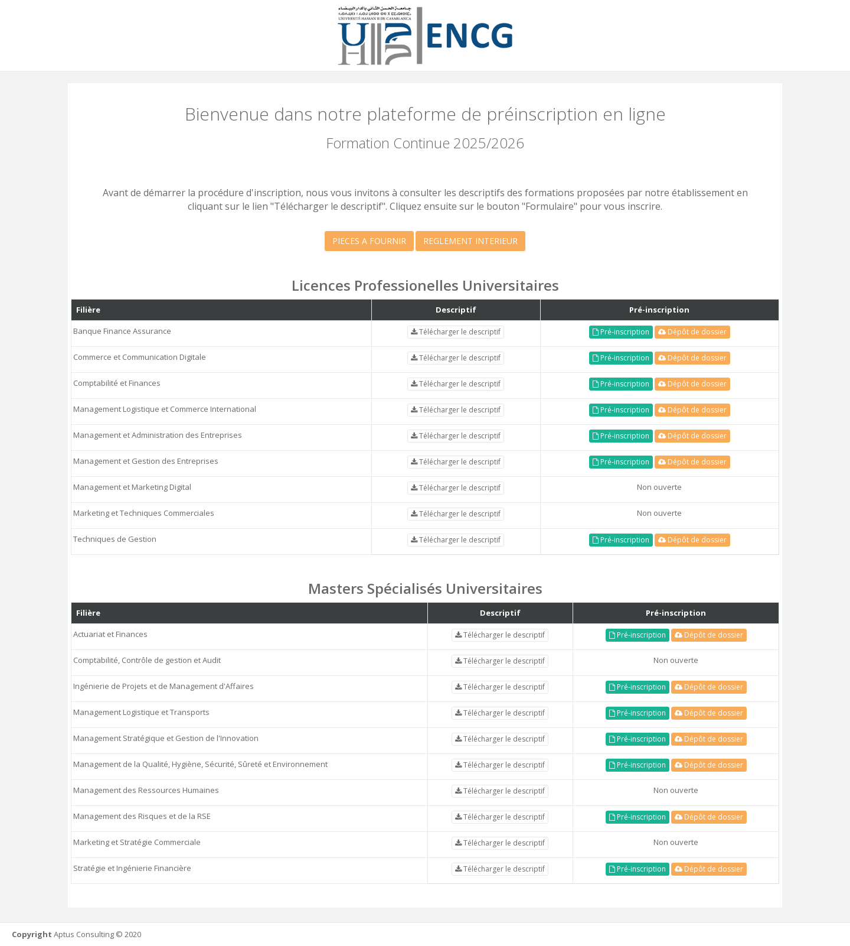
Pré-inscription (621, 332)
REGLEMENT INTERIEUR (470, 240)
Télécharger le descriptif (456, 332)
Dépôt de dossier (692, 332)
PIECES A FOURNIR (369, 240)
